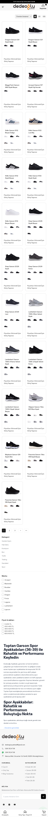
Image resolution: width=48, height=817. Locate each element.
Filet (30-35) (30, 777)
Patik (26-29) (30, 780)
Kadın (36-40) (30, 774)
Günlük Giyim (6, 541)
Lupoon (7, 609)
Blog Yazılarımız (7, 774)
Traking (4, 560)
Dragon (7, 595)
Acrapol (7, 580)
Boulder (7, 587)
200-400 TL (9, 626)
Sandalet (5, 563)
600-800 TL (9, 631)
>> (26, 531)
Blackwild (8, 584)
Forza (7, 598)
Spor (3, 567)
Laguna (7, 602)
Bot (3, 552)
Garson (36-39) (30, 770)
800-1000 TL (9, 633)
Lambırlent (9, 606)
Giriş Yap (5, 770)
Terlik (4, 556)
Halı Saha (5, 545)
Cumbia (7, 591)
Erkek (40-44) (30, 767)
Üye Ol (4, 767)
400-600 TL (9, 629)
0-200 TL (8, 624)
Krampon (5, 548)
